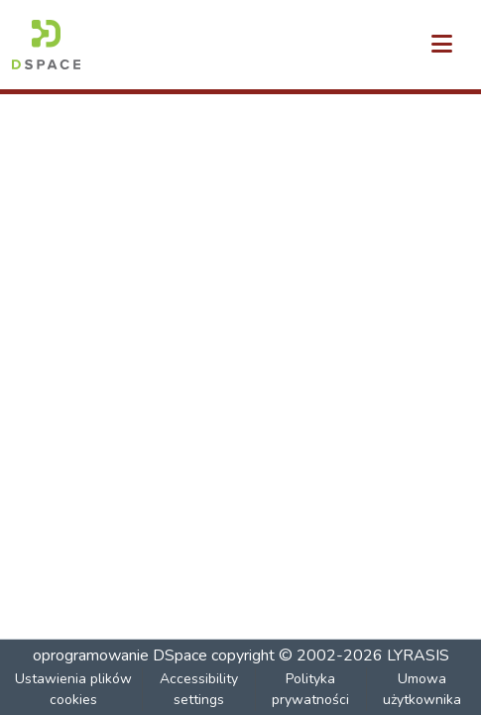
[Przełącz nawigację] (441, 44)
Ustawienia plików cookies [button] (73, 689)
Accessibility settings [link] (199, 689)
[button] (46, 44)
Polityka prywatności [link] (310, 689)
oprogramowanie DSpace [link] (120, 655)
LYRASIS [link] (418, 655)
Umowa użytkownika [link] (422, 689)
